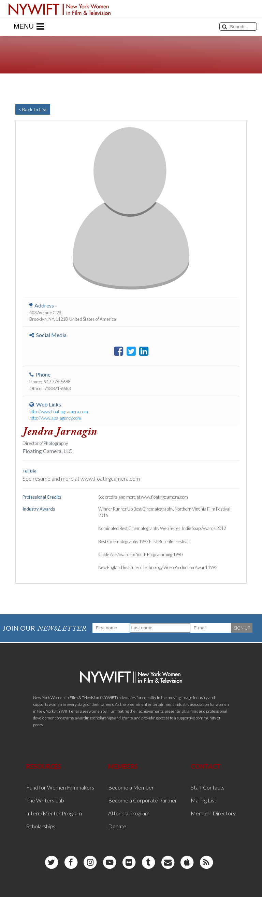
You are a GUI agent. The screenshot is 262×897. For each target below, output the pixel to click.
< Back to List (32, 109)
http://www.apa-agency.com (55, 418)
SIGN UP (242, 628)
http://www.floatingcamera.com (58, 411)
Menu (29, 26)
